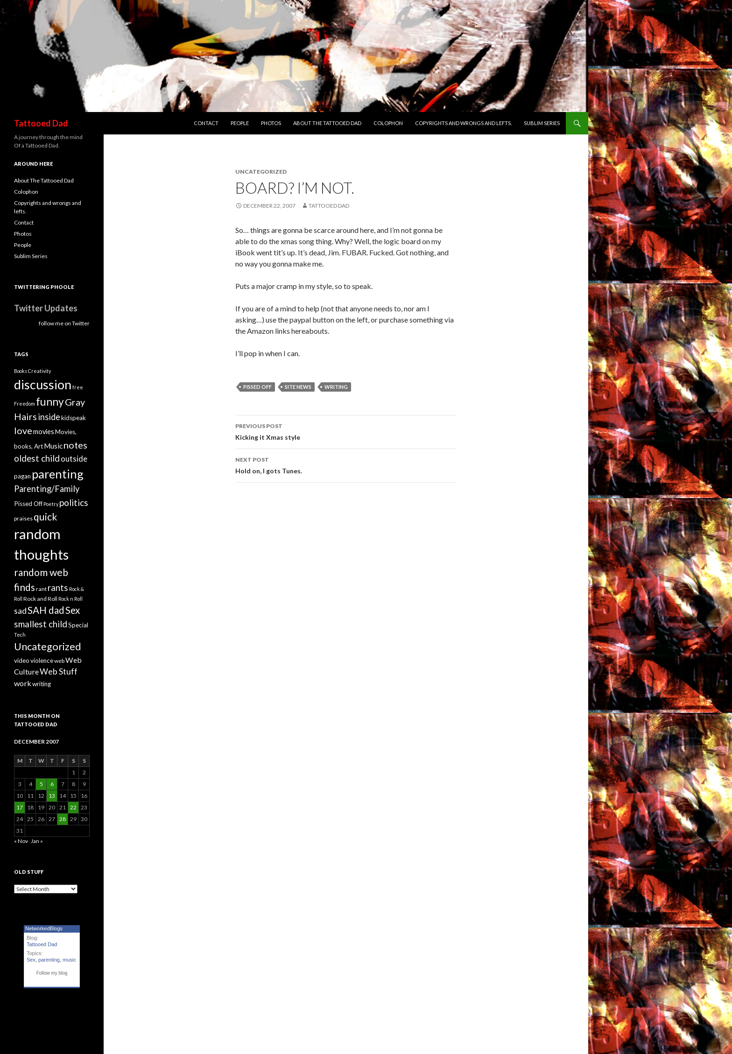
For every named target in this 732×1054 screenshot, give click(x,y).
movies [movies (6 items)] (43, 432)
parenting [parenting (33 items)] (58, 474)
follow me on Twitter (64, 323)
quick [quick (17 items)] (45, 516)
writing (336, 387)
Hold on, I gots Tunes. (346, 464)
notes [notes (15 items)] (75, 444)
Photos (271, 123)
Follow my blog (52, 973)
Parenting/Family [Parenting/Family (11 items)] (46, 489)
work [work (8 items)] (22, 683)
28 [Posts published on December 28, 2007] (62, 818)
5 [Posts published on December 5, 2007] (41, 783)
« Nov (21, 840)
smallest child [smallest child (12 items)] (40, 624)
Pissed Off (257, 387)
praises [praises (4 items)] (23, 518)
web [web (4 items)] (59, 660)
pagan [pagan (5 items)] (22, 476)
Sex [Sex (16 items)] (72, 610)
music (69, 960)
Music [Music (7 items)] (53, 446)
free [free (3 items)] (77, 387)
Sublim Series (542, 123)
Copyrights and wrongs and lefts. (463, 123)
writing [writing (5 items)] (41, 684)
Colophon (388, 123)
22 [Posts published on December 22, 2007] (73, 807)
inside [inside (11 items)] (49, 417)
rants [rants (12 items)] (58, 588)
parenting (49, 960)
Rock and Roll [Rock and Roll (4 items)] (40, 598)
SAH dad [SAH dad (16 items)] (46, 610)
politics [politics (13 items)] (73, 502)
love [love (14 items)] (23, 430)
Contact (206, 123)
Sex (31, 960)
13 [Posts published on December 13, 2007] (52, 795)
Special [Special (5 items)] (78, 625)
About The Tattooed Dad (327, 123)
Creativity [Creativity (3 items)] (39, 371)
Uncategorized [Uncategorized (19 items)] (47, 646)
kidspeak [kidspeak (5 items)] (73, 418)
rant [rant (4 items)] (41, 588)
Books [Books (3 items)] (20, 371)
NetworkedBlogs (44, 928)
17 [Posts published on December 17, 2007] (19, 807)
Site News (298, 387)
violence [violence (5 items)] (41, 660)
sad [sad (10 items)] (20, 611)
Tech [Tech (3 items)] (20, 635)
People (240, 123)
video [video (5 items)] (21, 660)
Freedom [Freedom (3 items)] (24, 404)
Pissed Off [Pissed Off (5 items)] (28, 503)
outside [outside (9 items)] (74, 459)
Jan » (37, 840)
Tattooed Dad (41, 123)
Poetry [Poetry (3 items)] (50, 504)
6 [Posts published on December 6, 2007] (52, 783)
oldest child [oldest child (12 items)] (37, 458)
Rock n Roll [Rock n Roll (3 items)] (70, 599)
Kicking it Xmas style (346, 431)
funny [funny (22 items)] (50, 401)
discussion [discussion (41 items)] (42, 384)
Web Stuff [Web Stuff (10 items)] (58, 671)
